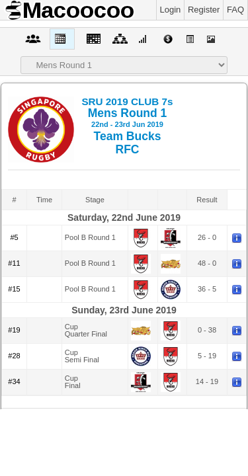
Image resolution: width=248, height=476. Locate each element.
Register (204, 10)
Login (170, 10)
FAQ (235, 10)
